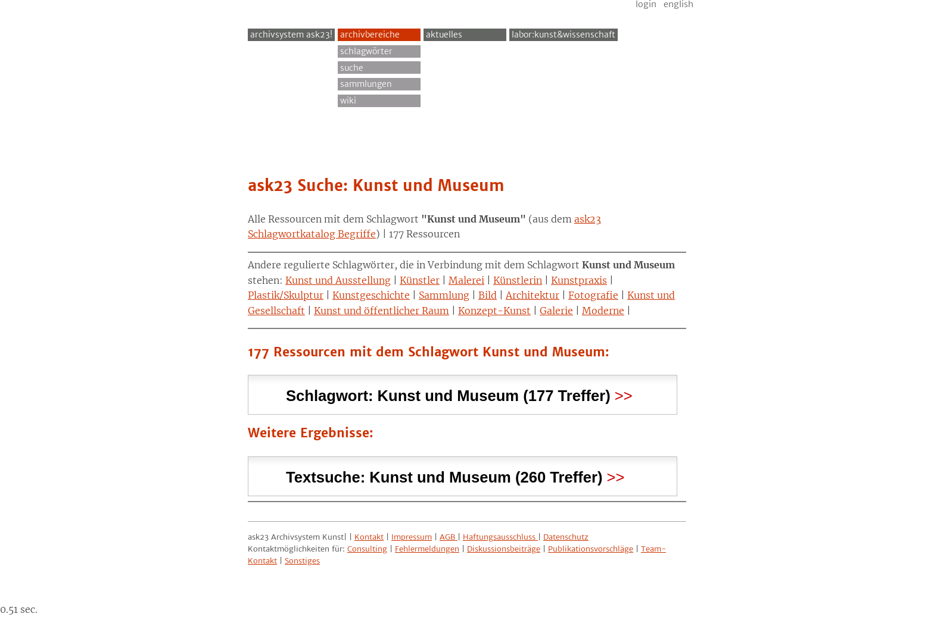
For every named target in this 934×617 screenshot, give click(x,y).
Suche (351, 67)
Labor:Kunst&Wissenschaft (563, 34)
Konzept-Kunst (494, 311)
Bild (487, 295)
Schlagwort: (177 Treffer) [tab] (448, 394)
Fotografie (593, 295)
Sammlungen (366, 84)
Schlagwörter (366, 51)
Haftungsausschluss (500, 537)
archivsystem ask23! (291, 34)
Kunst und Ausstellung (338, 280)
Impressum (411, 537)
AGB (448, 537)
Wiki (348, 100)
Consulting (367, 549)
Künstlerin (517, 280)
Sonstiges (302, 561)
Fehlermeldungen (427, 549)
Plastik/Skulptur (285, 295)
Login (646, 4)
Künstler (420, 280)
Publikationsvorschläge (590, 549)
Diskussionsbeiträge (503, 549)
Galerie (556, 311)
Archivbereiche (370, 34)
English (678, 4)
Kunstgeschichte (371, 295)
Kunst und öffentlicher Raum (381, 311)
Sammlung (444, 295)
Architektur (532, 295)
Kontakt (369, 537)
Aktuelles (444, 34)
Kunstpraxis (579, 280)
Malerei (466, 280)
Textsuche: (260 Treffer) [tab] (444, 476)
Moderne (603, 311)
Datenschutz (566, 537)
